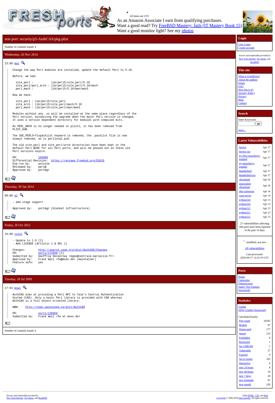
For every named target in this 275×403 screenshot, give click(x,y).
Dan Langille (244, 398)
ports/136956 (47, 347)
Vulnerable (245, 350)
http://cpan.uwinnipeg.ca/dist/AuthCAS (55, 340)
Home (241, 276)
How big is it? (246, 89)
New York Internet (247, 59)
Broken (243, 325)
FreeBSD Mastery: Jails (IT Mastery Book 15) (200, 25)
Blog (240, 99)
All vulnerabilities (254, 248)
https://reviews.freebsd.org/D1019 (77, 180)
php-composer (246, 191)
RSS (266, 395)
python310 (244, 199)
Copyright (221, 398)
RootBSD (254, 62)
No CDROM (246, 346)
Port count (244, 320)
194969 (43, 177)
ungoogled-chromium (245, 185)
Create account (246, 47)
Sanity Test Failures (249, 286)
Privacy (242, 96)
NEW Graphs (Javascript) (252, 310)
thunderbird (245, 171)
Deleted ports (245, 283)
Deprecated (245, 329)
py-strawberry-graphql (247, 165)
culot (18, 258)
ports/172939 (47, 280)
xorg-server (245, 195)
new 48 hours (246, 371)
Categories (244, 280)
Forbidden (244, 337)
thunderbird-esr (247, 175)
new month (245, 384)
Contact (242, 103)
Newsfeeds (244, 290)
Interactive (244, 363)
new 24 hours (246, 367)
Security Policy (246, 93)
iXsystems (261, 59)
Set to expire (246, 359)
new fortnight (246, 380)
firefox (242, 147)
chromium (244, 179)
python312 (244, 216)
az (15, 217)
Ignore (242, 333)
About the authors (248, 79)
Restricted (244, 342)
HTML (251, 395)
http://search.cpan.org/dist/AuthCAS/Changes (73, 276)
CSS (257, 395)
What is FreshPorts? (249, 76)
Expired (243, 354)
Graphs (242, 306)
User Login (244, 44)
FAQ (240, 86)
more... (242, 130)
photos (187, 30)
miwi (17, 317)
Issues (241, 83)
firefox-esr (244, 151)
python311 (244, 208)
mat (16, 63)
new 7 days (245, 376)
